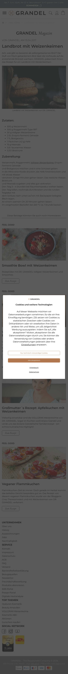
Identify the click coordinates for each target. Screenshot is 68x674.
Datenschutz (34, 372)
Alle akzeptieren (34, 360)
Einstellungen (28, 344)
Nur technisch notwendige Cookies (34, 353)
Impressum (34, 367)
